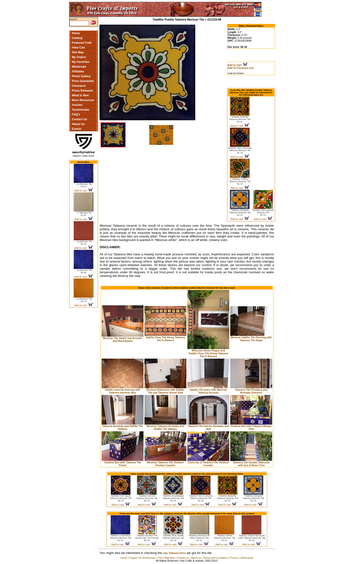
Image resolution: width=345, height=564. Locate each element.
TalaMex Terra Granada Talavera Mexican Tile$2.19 (239, 150)
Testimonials (80, 109)
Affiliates (78, 71)
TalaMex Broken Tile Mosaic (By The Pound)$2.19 (147, 538)
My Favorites (80, 62)
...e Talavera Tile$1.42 (83, 214)
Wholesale (79, 66)
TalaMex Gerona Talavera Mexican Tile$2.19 (147, 498)
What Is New (80, 95)
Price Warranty (166, 557)
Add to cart (83, 190)
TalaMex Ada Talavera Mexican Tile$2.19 (263, 212)
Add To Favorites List (240, 67)
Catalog (77, 38)
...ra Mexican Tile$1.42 (83, 185)
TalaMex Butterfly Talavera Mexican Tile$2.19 (240, 119)
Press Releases (82, 90)
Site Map (78, 52)
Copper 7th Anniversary (142, 557)
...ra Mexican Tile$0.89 (83, 271)
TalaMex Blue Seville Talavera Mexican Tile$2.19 (173, 538)
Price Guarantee (83, 81)
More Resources (83, 100)
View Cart (78, 47)
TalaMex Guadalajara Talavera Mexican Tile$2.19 (173, 498)
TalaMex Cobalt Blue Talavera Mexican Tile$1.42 (120, 538)
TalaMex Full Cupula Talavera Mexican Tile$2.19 (121, 498)
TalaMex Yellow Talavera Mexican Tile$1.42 (224, 538)
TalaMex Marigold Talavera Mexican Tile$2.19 (240, 212)
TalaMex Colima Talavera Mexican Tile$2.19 (240, 181)
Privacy (234, 557)
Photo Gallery (81, 76)
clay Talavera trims (174, 553)
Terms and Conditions (215, 557)
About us (196, 557)
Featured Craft (82, 42)
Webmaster (246, 557)
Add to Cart (238, 65)
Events (76, 129)
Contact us (183, 557)
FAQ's (76, 114)
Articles (77, 105)
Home (76, 33)
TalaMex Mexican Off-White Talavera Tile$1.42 (199, 538)
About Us (78, 124)
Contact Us (79, 119)
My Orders (79, 57)
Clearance (79, 86)
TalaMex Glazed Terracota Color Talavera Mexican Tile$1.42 (251, 538)
